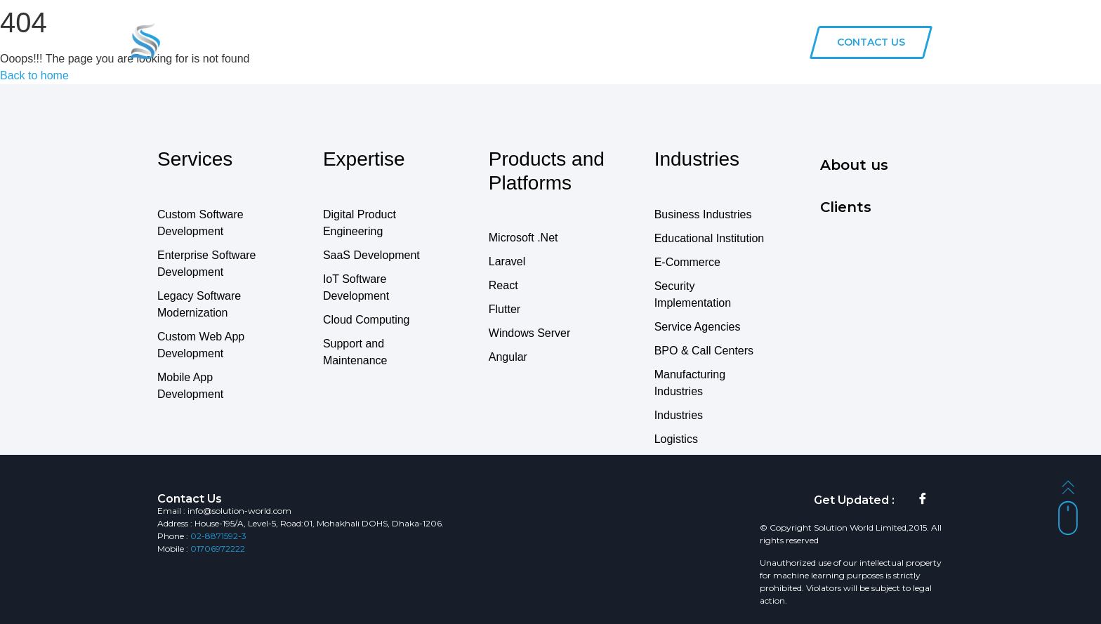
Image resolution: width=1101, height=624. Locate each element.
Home (346, 41)
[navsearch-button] (785, 42)
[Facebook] (922, 500)
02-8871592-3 (218, 536)
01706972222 (217, 548)
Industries (586, 41)
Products (519, 41)
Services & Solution (428, 41)
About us (705, 41)
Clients (647, 41)
